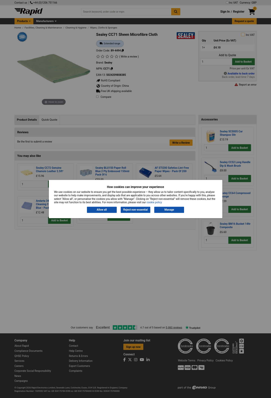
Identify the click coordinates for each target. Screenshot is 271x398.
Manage (169, 209)
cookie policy (154, 202)
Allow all (102, 209)
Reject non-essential (135, 209)
